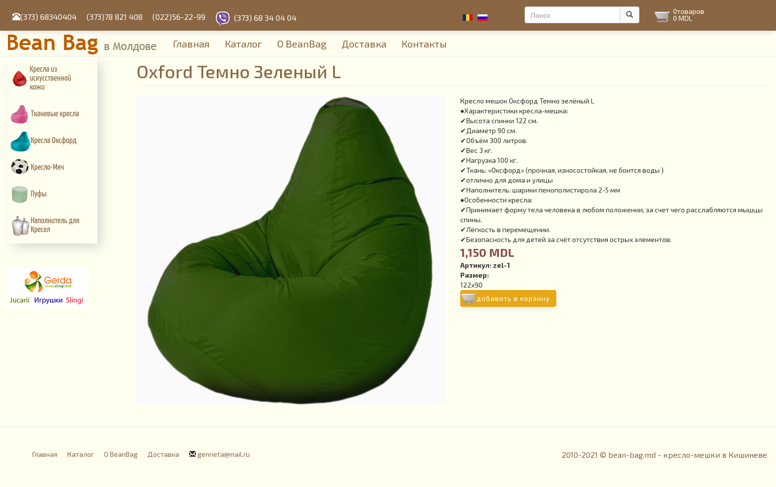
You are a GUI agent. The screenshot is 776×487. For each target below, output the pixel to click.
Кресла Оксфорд (54, 141)
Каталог (243, 43)
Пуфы (39, 194)
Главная (191, 43)
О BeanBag (302, 43)
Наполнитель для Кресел (55, 225)
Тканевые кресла (55, 114)
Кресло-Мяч (47, 167)
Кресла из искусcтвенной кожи (50, 78)
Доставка (364, 43)
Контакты (424, 43)
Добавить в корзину (513, 298)
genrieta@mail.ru (223, 454)
